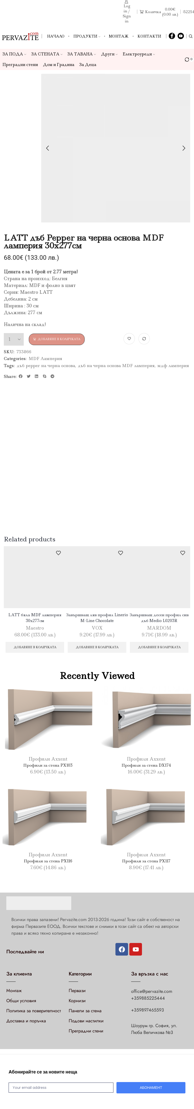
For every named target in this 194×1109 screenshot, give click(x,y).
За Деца (87, 64)
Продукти (86, 36)
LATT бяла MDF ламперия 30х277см (35, 618)
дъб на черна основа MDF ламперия (116, 365)
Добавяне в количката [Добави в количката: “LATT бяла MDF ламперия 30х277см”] (34, 650)
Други (109, 54)
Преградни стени (20, 64)
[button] (21, 376)
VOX (97, 629)
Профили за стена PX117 (146, 866)
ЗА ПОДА (14, 54)
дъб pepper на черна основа (46, 365)
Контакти (149, 36)
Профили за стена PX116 (48, 866)
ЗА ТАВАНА (81, 54)
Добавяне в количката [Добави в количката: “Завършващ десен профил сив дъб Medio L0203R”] (159, 650)
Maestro (35, 629)
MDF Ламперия (45, 358)
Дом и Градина (58, 64)
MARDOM (159, 629)
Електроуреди (139, 54)
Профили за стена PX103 (48, 770)
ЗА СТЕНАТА (47, 54)
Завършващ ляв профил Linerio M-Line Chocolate (97, 618)
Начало (55, 36)
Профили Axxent (48, 764)
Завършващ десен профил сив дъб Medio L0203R (159, 618)
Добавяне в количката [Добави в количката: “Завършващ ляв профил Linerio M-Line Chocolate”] (97, 650)
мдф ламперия (173, 365)
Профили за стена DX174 (146, 770)
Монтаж (119, 36)
